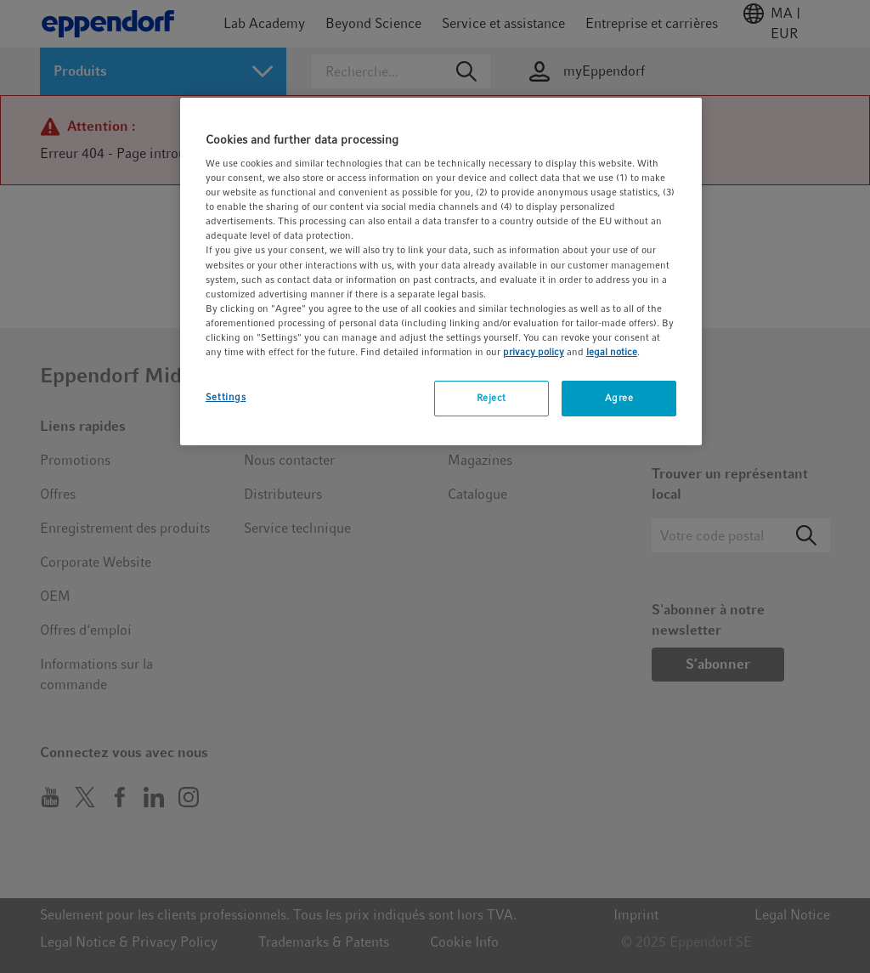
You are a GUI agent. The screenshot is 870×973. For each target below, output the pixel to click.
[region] (441, 271)
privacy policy (533, 352)
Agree (619, 398)
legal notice (611, 352)
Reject (491, 398)
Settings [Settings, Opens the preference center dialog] (226, 397)
